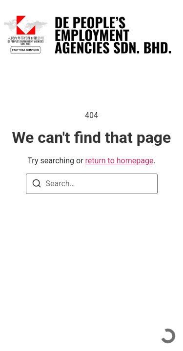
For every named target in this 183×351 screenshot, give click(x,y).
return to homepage (119, 160)
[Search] (36, 185)
